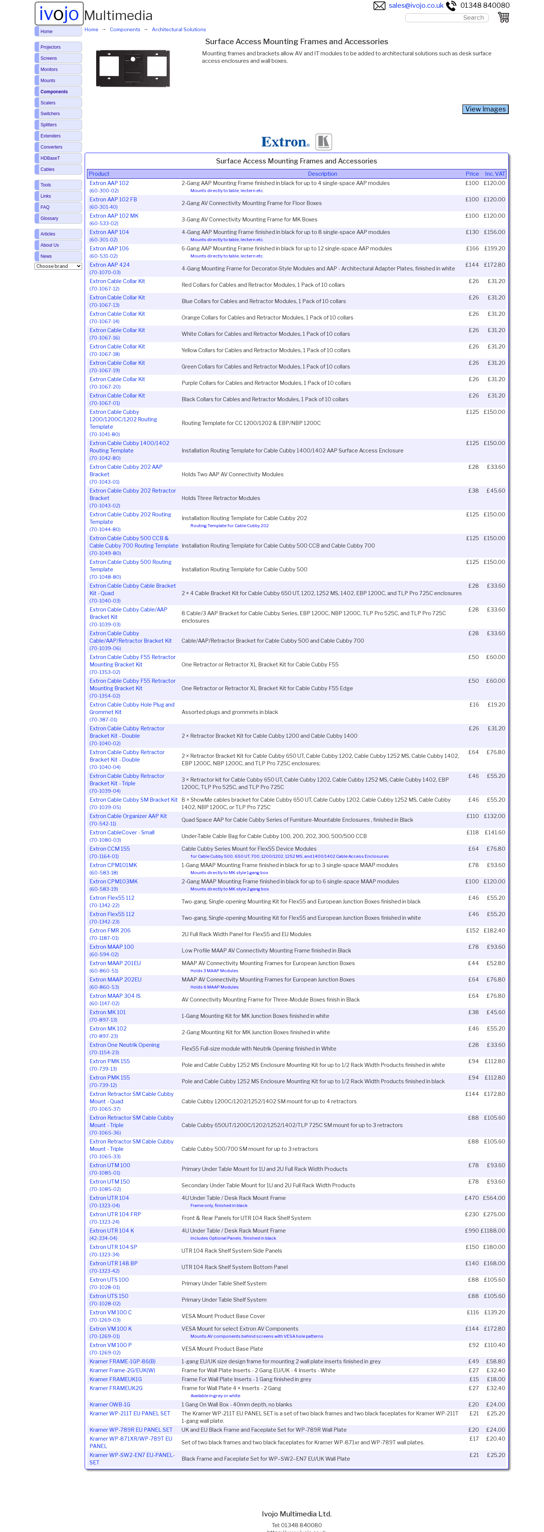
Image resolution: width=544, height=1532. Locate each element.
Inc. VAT (495, 174)
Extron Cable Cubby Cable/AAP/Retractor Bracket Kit (130, 640)
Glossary (49, 218)
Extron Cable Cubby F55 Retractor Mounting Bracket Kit (132, 664)
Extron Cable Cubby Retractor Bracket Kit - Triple (126, 783)
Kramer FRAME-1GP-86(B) (122, 1361)
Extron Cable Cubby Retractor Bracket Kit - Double (126, 735)
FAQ (44, 207)
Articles (47, 234)
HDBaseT (50, 158)
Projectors (50, 47)
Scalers (47, 103)
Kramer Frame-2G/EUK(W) (122, 1370)
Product (99, 174)
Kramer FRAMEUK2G (116, 1388)
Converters (51, 147)
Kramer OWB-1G (109, 1404)
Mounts (47, 80)
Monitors (49, 69)
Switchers (50, 113)
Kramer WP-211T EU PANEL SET (129, 1413)
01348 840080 (477, 5)
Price (472, 174)
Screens (48, 58)
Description (322, 174)
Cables (47, 169)
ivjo (59, 13)
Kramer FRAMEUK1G (115, 1379)
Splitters (48, 124)
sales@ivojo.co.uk (409, 5)
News (46, 256)
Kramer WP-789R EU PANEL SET (131, 1429)
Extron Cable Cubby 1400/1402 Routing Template (129, 450)
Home (46, 31)
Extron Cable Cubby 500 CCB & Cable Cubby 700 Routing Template (134, 545)
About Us (49, 245)
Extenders (50, 136)
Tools (45, 185)
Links (45, 196)
